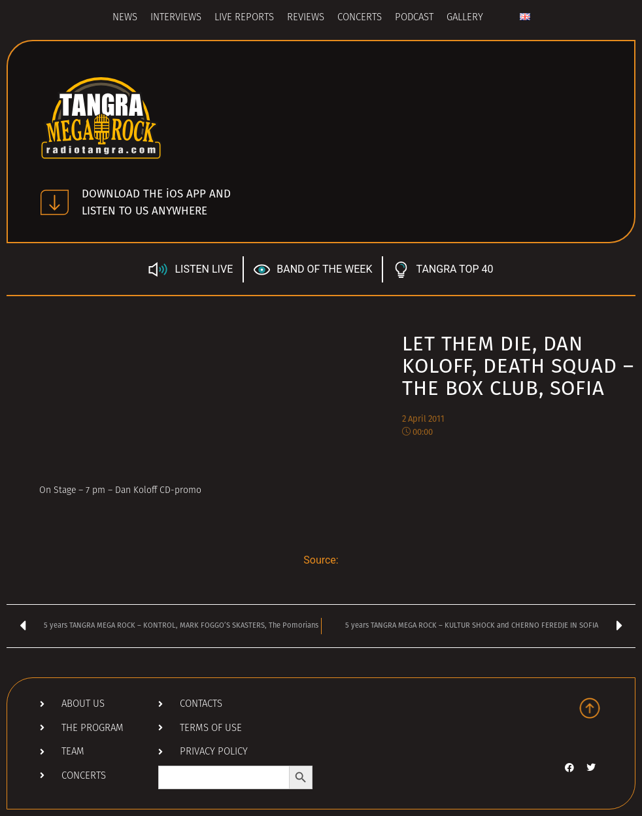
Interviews (175, 18)
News (124, 18)
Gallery (465, 18)
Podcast (414, 18)
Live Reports (244, 18)
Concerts (359, 18)
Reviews (305, 18)
